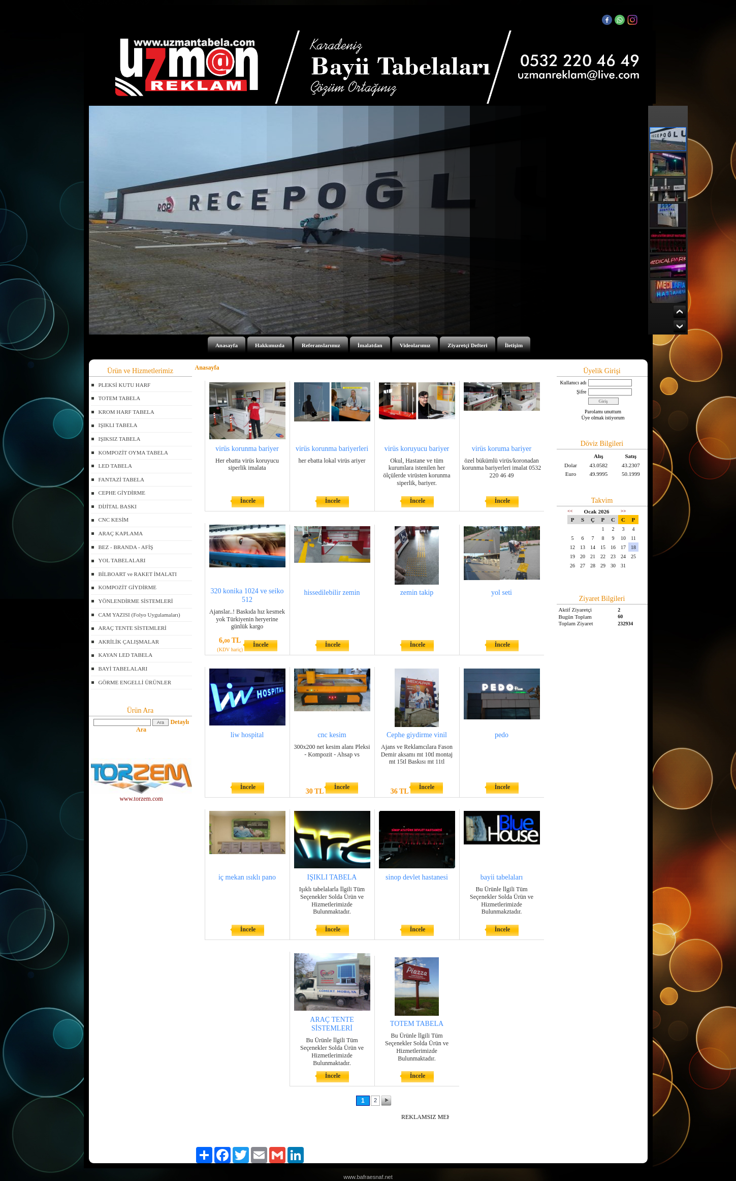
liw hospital (247, 735)
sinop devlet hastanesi (417, 877)
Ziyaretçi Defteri (467, 345)
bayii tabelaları (502, 877)
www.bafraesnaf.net (368, 1177)
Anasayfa (226, 345)
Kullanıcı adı (573, 382)
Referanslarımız (321, 345)
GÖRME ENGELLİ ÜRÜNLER (135, 682)
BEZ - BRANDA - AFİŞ (126, 547)
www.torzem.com (141, 795)
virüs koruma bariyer (501, 448)
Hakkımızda (269, 345)
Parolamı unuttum (603, 411)
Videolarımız (415, 345)
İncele (248, 500)
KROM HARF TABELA (126, 412)
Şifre (581, 392)
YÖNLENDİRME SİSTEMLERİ (136, 601)
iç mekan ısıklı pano (247, 877)
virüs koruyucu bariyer (417, 448)
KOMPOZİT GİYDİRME (127, 587)
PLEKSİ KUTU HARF (125, 385)
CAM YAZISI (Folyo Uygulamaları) (139, 615)
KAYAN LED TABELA (126, 655)
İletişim (514, 345)
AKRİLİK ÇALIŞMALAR (129, 642)
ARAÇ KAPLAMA (121, 533)
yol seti (501, 592)
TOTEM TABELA (120, 398)
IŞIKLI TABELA (118, 425)
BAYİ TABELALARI (123, 668)
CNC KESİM (114, 520)
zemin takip (417, 592)
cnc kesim (331, 735)
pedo (501, 735)
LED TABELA (115, 466)
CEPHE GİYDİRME (122, 493)
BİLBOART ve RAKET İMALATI (138, 574)
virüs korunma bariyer (246, 448)
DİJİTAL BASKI (118, 506)
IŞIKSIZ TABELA (120, 439)
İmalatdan (370, 345)
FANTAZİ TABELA (121, 479)
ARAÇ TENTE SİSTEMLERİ (133, 628)
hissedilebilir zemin (332, 592)
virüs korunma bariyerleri (332, 448)
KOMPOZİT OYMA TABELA (133, 452)
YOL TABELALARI (122, 560)
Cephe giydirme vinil (417, 735)
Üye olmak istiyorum (603, 417)
